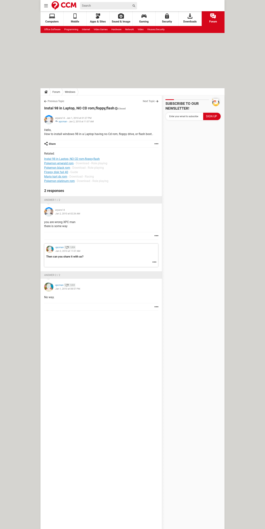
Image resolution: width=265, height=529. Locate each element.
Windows (70, 91)
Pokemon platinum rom (59, 181)
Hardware (116, 29)
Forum (213, 18)
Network (129, 29)
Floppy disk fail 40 (56, 172)
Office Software (52, 29)
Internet (86, 29)
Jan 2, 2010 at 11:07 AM (81, 121)
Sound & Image (121, 18)
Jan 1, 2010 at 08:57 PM (67, 288)
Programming (71, 29)
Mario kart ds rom (55, 176)
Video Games (101, 29)
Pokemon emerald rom (59, 163)
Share (52, 143)
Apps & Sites (98, 18)
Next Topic (149, 101)
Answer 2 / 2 (52, 275)
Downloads (190, 18)
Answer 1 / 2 (52, 199)
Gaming (144, 18)
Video (141, 29)
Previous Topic (56, 101)
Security (167, 18)
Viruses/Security (156, 29)
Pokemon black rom (57, 167)
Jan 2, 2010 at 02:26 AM (67, 213)
